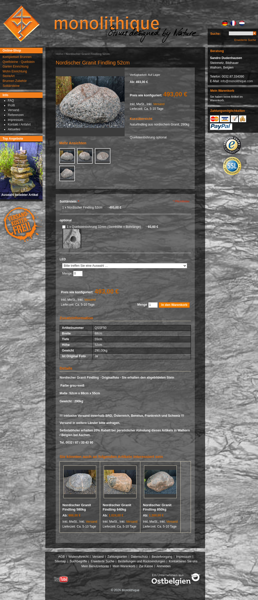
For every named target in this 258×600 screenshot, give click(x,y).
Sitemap (60, 561)
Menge (142, 304)
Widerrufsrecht (78, 557)
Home (59, 53)
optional (66, 220)
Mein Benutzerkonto (95, 566)
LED (63, 259)
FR (233, 23)
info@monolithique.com (237, 81)
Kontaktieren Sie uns (183, 561)
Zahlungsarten (117, 557)
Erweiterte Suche (245, 39)
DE (225, 23)
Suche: (215, 34)
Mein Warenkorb (124, 566)
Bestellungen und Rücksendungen (141, 561)
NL (242, 23)
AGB (61, 557)
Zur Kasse (146, 566)
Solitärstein (69, 201)
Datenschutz (139, 557)
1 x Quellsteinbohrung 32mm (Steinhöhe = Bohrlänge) (112, 227)
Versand (159, 104)
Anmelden (164, 566)
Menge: (67, 273)
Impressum (183, 557)
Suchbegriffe (78, 561)
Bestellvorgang (162, 557)
